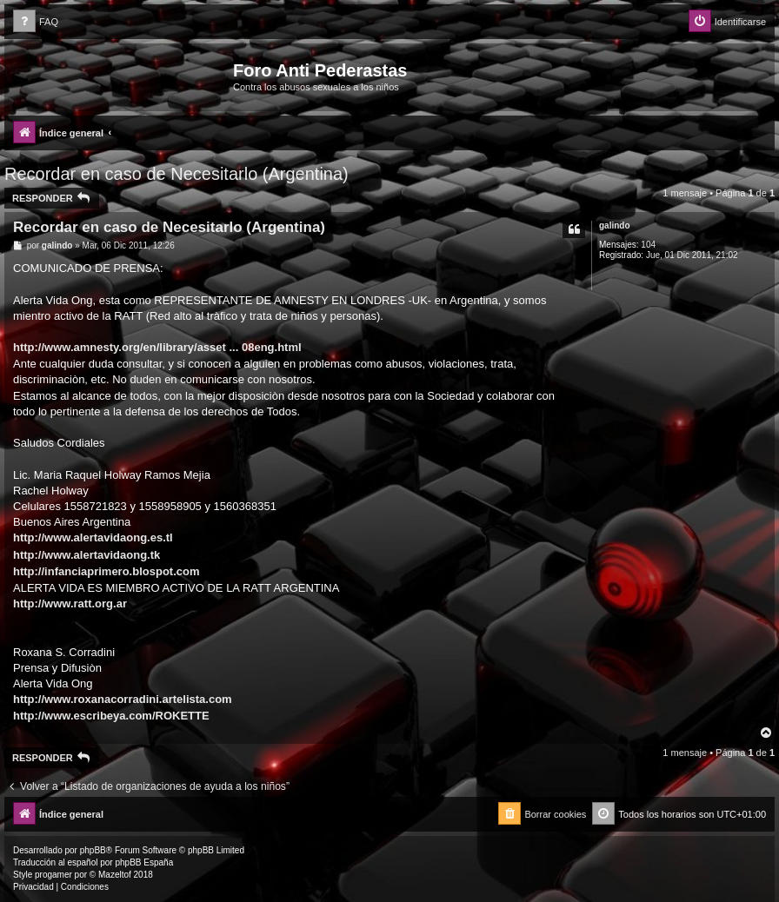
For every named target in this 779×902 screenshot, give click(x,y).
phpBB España (144, 862)
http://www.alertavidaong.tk (86, 554)
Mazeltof (114, 874)
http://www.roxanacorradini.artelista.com (122, 699)
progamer (53, 874)
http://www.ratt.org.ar (70, 603)
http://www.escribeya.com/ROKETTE (111, 715)
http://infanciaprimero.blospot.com (106, 571)
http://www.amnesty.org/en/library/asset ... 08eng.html (157, 347)
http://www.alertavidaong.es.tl (93, 537)
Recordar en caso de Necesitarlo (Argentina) (176, 173)
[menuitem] (35, 22)
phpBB (93, 850)
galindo (614, 225)
